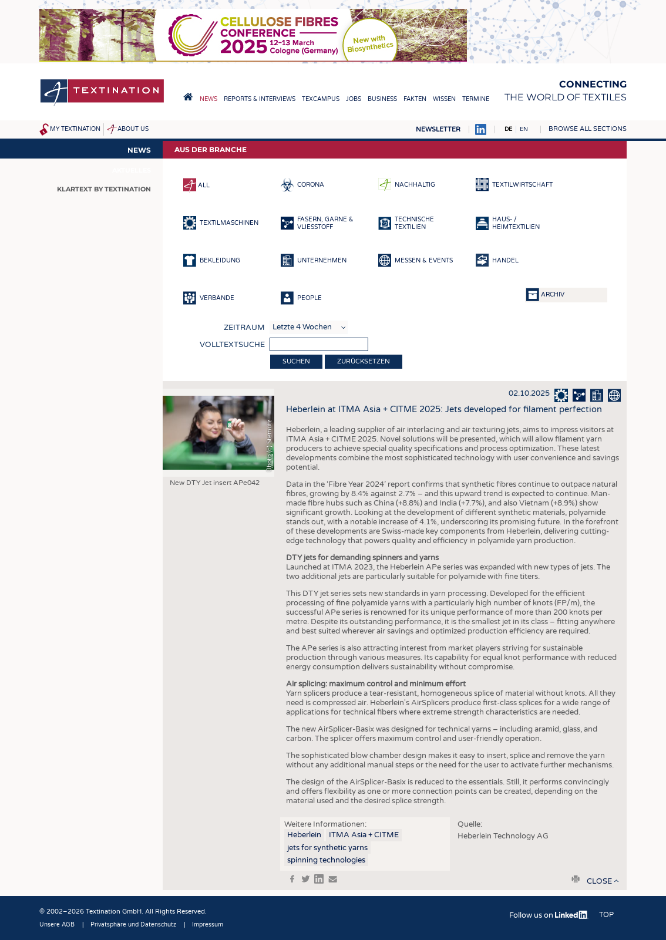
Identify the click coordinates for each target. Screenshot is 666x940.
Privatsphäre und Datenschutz (133, 924)
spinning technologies (326, 860)
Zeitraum (244, 327)
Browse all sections (588, 129)
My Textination (75, 129)
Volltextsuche (232, 344)
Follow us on (548, 915)
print (575, 879)
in (319, 879)
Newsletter (438, 129)
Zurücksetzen (363, 361)
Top (606, 915)
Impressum (207, 924)
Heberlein (304, 835)
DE (508, 129)
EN (524, 129)
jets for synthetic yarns (327, 848)
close (599, 881)
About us (133, 129)
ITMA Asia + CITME (364, 835)
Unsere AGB (57, 924)
